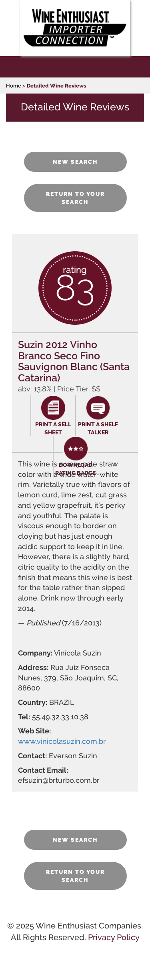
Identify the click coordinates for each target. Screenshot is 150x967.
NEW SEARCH (75, 162)
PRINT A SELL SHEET (53, 428)
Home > (15, 86)
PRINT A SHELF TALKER (98, 428)
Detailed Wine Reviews (56, 86)
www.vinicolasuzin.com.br (62, 741)
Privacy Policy (114, 937)
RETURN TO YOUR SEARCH (75, 198)
